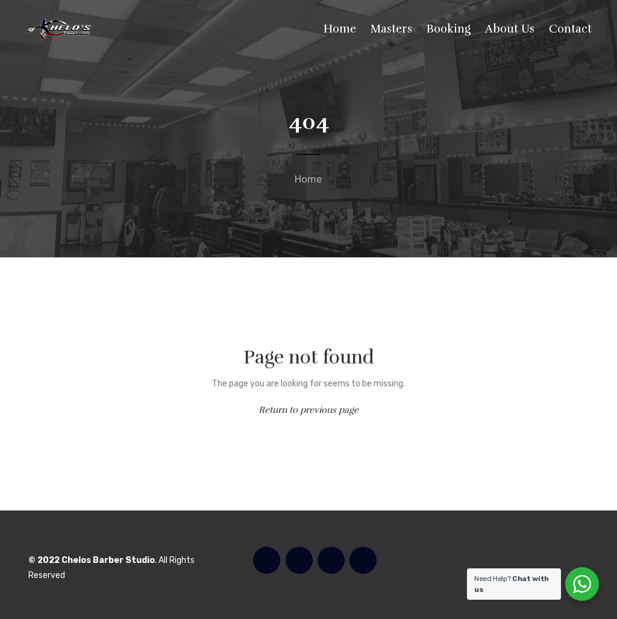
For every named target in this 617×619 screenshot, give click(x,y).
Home (308, 179)
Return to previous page (308, 409)
